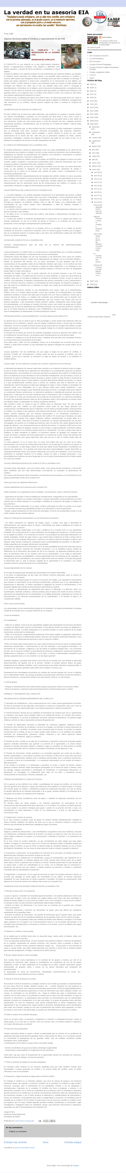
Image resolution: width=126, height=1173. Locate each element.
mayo (94, 156)
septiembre (96, 141)
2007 (92, 281)
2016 (92, 97)
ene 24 (97, 179)
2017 (92, 94)
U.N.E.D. (92, 75)
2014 (92, 104)
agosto (95, 146)
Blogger (76, 1165)
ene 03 (97, 202)
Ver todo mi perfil (93, 47)
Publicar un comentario (18, 1132)
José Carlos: (107, 37)
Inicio (45, 1142)
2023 (92, 88)
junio (94, 153)
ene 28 (97, 176)
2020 (92, 91)
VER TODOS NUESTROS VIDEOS (101, 316)
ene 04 (97, 199)
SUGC (91, 78)
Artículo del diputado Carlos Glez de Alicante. (98, 209)
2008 (92, 124)
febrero (95, 166)
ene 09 (97, 192)
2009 (92, 121)
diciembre (95, 127)
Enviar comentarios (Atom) (25, 1148)
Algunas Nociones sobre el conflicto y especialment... (98, 224)
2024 (92, 84)
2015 (92, 101)
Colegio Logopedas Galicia (99, 72)
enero (94, 169)
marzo (94, 163)
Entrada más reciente (15, 1142)
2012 (92, 111)
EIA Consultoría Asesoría (98, 56)
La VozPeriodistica (96, 59)
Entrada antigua (73, 1142)
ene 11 (97, 189)
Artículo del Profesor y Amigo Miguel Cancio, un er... (98, 270)
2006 (92, 284)
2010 (92, 117)
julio (94, 150)
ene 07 (97, 195)
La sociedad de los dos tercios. (98, 258)
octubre (95, 138)
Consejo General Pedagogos (100, 64)
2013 (92, 107)
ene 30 (97, 172)
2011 (92, 114)
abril (94, 160)
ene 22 (97, 182)
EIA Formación (95, 61)
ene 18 (97, 186)
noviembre (96, 132)
